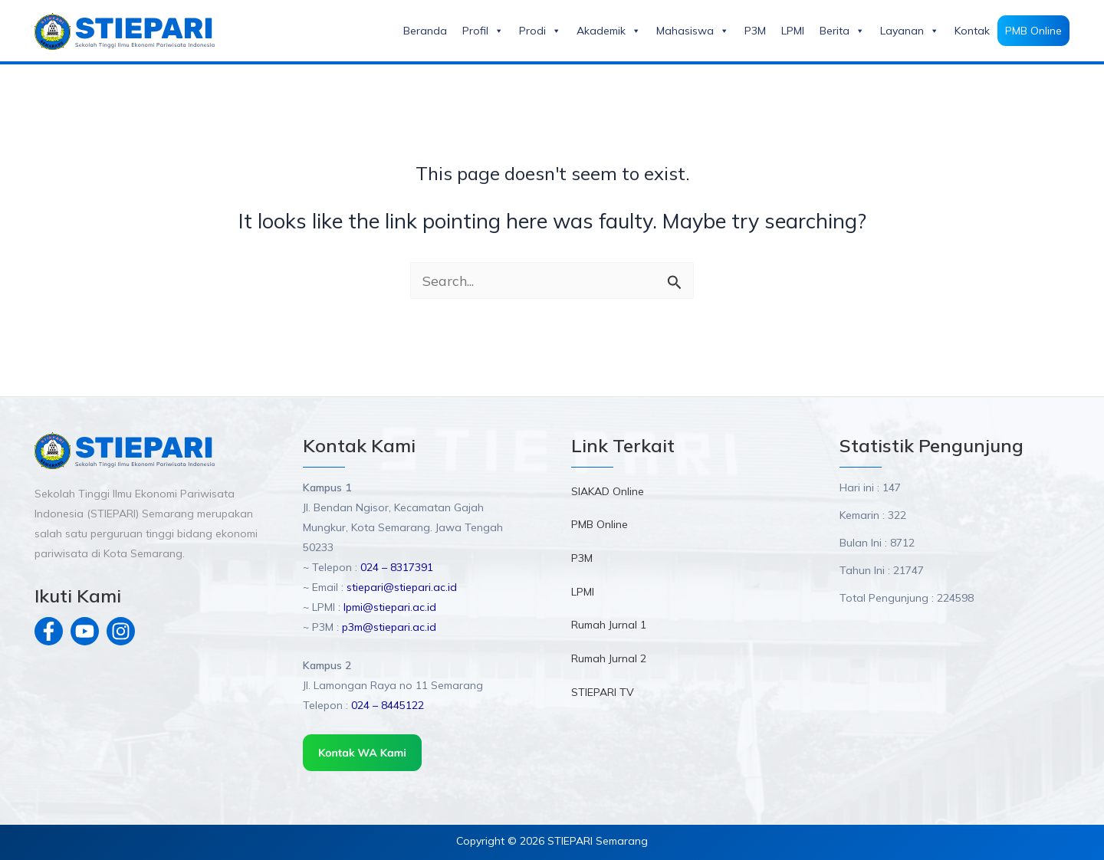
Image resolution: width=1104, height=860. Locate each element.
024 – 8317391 (396, 567)
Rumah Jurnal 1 (608, 627)
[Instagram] (121, 631)
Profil (483, 30)
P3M (755, 31)
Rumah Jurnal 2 (608, 661)
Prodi (540, 30)
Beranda (425, 31)
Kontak (972, 31)
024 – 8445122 (387, 705)
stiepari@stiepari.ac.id (402, 587)
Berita (842, 30)
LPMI (792, 31)
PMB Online (1033, 31)
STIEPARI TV (602, 695)
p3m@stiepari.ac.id (389, 627)
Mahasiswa (692, 30)
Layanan (909, 30)
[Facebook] (48, 631)
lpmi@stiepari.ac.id (388, 607)
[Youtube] (85, 631)
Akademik (609, 30)
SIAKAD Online (607, 491)
